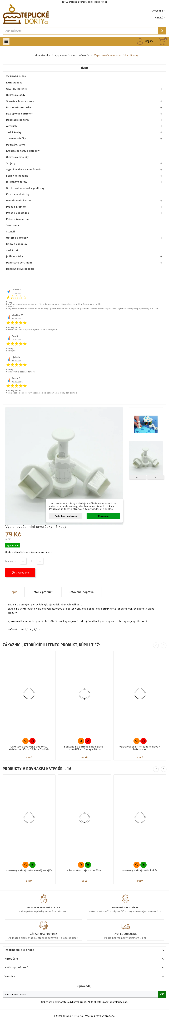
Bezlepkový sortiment (19, 113)
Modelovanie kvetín (18, 200)
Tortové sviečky (16, 138)
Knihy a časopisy (16, 244)
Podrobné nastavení (66, 516)
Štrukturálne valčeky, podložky (25, 188)
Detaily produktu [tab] (43, 592)
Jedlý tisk (12, 250)
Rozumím (103, 516)
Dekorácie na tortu (17, 119)
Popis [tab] (13, 592)
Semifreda (12, 225)
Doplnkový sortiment (19, 262)
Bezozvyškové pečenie (20, 268)
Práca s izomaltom (17, 219)
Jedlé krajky (14, 132)
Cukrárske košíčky (17, 157)
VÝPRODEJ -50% (16, 76)
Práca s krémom (16, 206)
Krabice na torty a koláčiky (23, 151)
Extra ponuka (14, 82)
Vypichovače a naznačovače (23, 169)
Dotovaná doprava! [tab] (81, 592)
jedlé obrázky (14, 256)
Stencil (10, 231)
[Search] (80, 30)
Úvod (84, 68)
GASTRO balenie (16, 88)
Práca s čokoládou (17, 213)
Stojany (11, 163)
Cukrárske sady (15, 95)
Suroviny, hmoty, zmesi (20, 101)
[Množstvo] (31, 561)
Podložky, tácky (16, 144)
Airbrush (11, 126)
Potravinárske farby (18, 107)
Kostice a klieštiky (17, 194)
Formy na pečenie (17, 175)
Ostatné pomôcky (17, 237)
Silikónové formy (16, 182)
